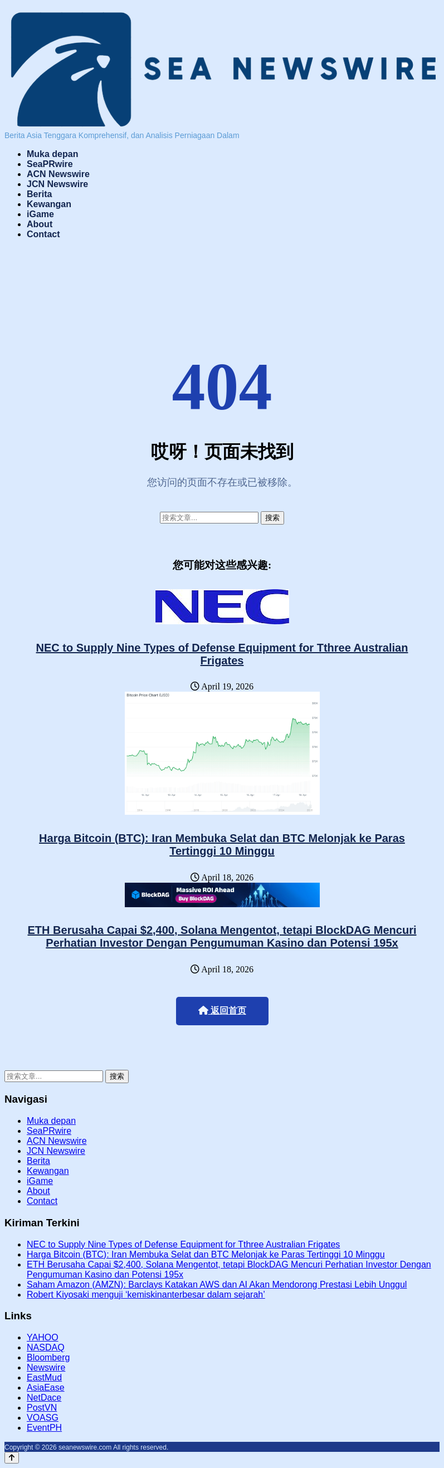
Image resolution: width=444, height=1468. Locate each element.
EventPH (44, 1427)
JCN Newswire (57, 184)
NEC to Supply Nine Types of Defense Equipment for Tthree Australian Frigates (222, 654)
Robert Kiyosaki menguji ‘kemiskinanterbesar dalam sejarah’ (146, 1294)
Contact (43, 234)
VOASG (42, 1417)
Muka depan (52, 154)
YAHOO (42, 1337)
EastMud (44, 1377)
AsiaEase (46, 1387)
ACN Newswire (58, 174)
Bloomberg (48, 1357)
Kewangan (49, 204)
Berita (39, 194)
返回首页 (222, 1010)
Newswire (46, 1367)
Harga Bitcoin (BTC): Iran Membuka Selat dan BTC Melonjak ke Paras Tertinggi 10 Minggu (222, 844)
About (39, 224)
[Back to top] (11, 1458)
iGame (40, 214)
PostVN (42, 1407)
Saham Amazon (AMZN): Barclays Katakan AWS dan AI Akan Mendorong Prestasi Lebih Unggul (217, 1284)
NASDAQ (46, 1347)
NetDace (44, 1397)
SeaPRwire (50, 164)
